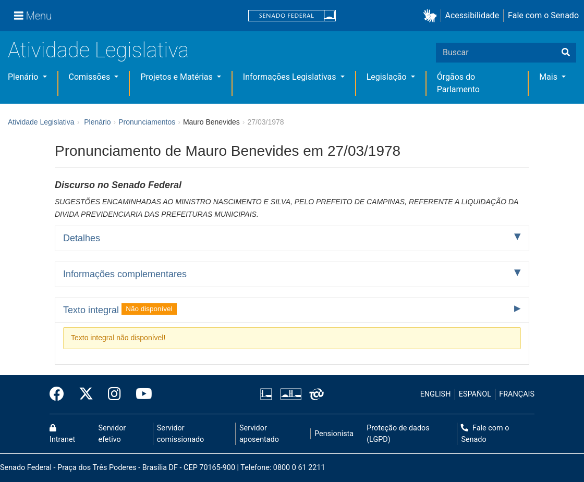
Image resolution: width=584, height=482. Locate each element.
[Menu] (32, 15)
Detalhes (81, 238)
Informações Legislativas (290, 77)
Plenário (24, 77)
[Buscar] (565, 52)
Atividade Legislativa (98, 50)
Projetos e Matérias (177, 77)
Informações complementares (125, 274)
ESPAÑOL (475, 394)
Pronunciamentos (146, 122)
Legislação (388, 77)
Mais (549, 77)
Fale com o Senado (543, 15)
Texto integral (120, 309)
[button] (432, 16)
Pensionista (334, 433)
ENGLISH (435, 394)
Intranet (62, 434)
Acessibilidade (472, 15)
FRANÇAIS (516, 394)
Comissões (91, 77)
